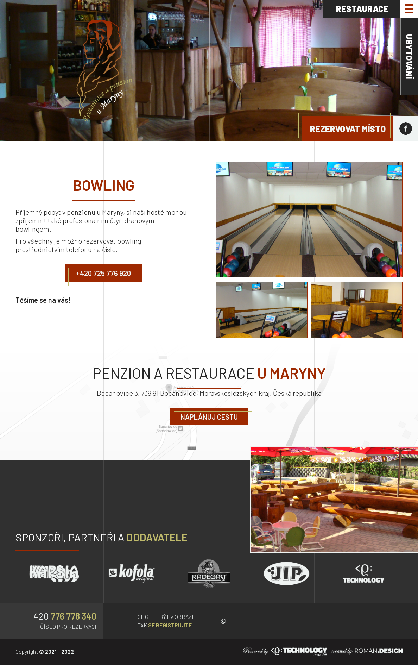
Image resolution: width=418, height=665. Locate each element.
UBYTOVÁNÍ (409, 56)
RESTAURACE (362, 9)
